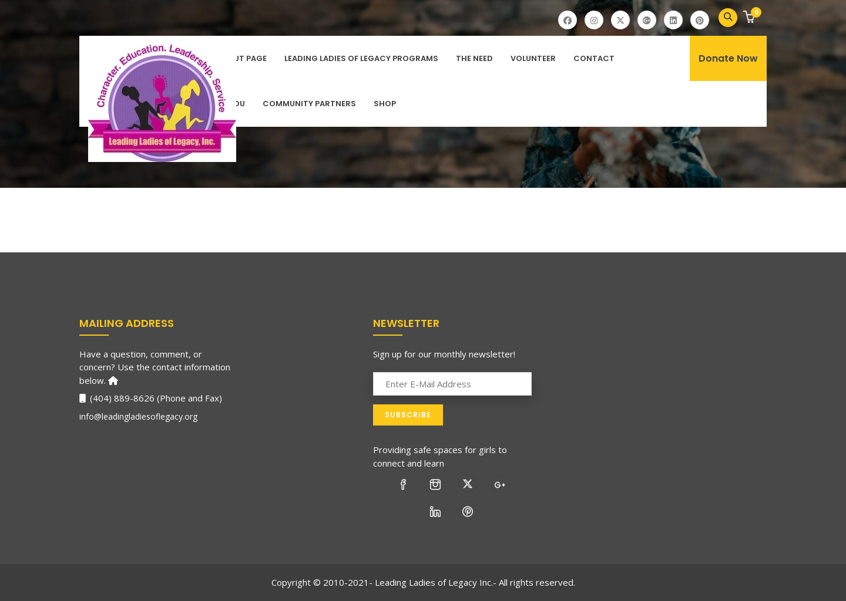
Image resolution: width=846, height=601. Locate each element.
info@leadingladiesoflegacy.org (138, 416)
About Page (242, 58)
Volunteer (533, 58)
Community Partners (309, 103)
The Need (474, 58)
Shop (385, 103)
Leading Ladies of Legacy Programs (361, 58)
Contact (594, 58)
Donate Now (728, 58)
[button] (750, 18)
